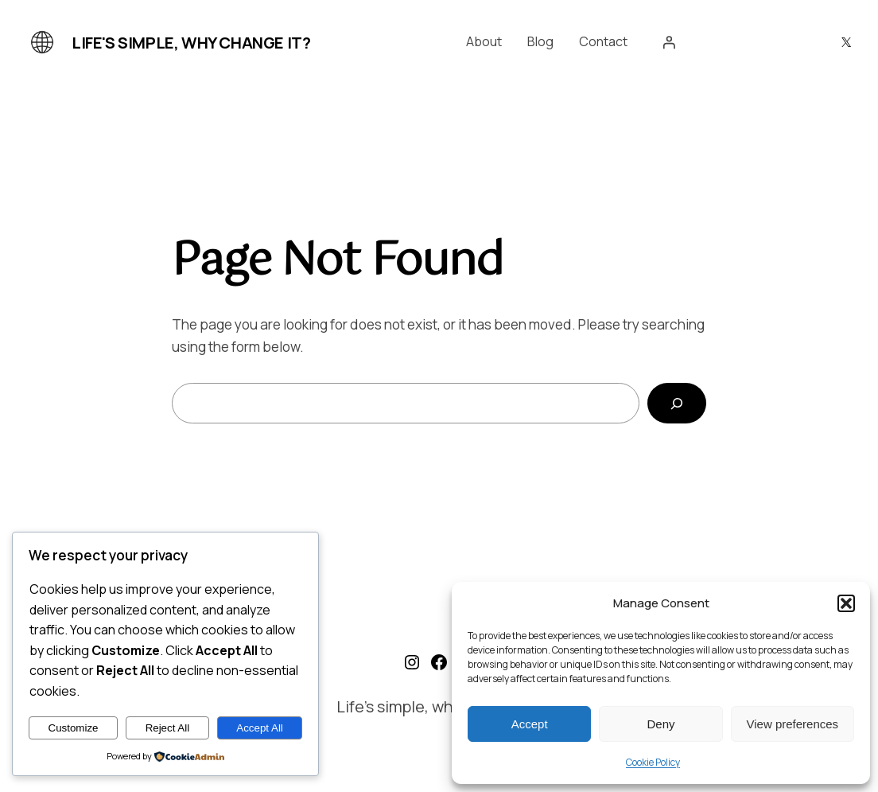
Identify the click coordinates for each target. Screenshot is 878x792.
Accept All (259, 728)
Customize (74, 728)
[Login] (669, 42)
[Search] (676, 403)
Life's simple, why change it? (191, 42)
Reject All (168, 728)
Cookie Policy (653, 762)
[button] (846, 603)
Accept (529, 724)
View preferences (793, 724)
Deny (660, 724)
